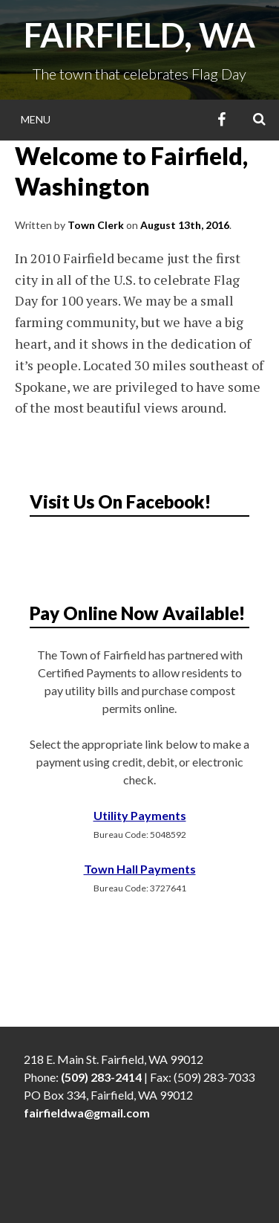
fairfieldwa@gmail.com (87, 1113)
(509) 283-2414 (101, 1077)
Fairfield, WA (139, 35)
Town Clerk (96, 225)
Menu (35, 119)
